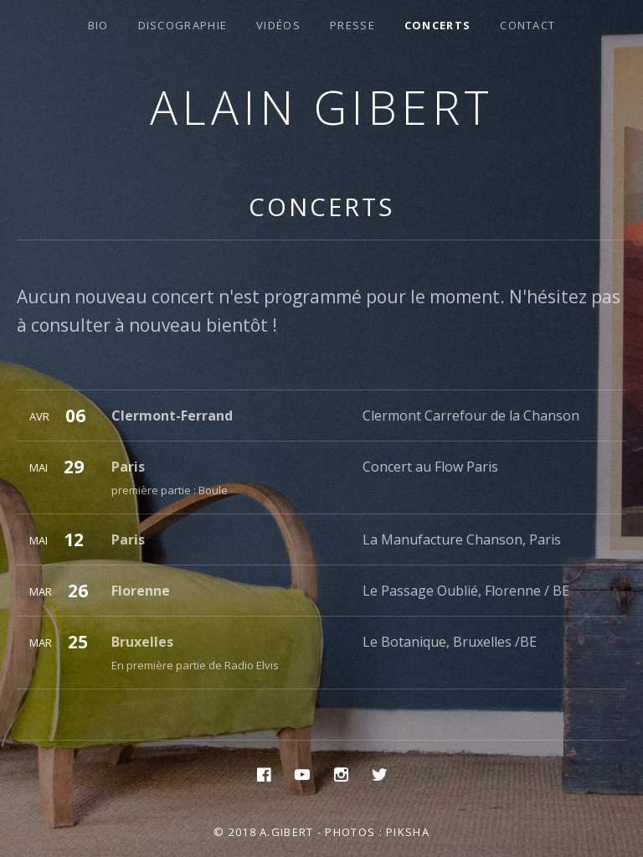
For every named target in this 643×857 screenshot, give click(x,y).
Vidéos (278, 25)
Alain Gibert (322, 106)
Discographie (183, 25)
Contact (527, 25)
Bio (98, 25)
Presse (352, 25)
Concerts (437, 25)
